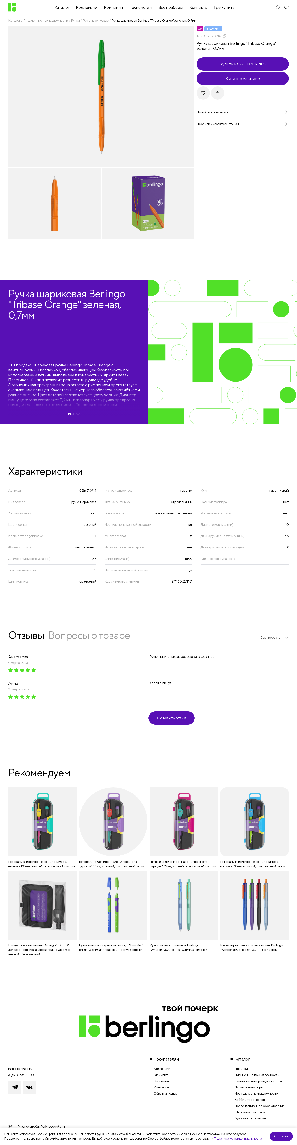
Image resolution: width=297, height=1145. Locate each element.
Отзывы (26, 635)
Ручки (75, 21)
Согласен (281, 1136)
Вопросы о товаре (89, 635)
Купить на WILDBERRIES (243, 64)
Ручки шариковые (96, 21)
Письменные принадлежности (45, 21)
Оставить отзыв (171, 718)
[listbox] (274, 637)
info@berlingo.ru (20, 1069)
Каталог (14, 21)
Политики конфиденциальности (238, 1138)
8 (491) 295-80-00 (21, 1075)
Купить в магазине (243, 78)
